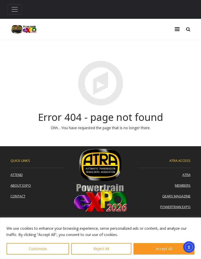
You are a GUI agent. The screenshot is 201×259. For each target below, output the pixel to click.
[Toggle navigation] (14, 9)
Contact (17, 196)
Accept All (164, 248)
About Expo (20, 185)
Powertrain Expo (175, 206)
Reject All (101, 248)
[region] (100, 238)
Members (183, 185)
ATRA (186, 174)
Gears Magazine (176, 196)
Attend (16, 174)
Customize (38, 248)
